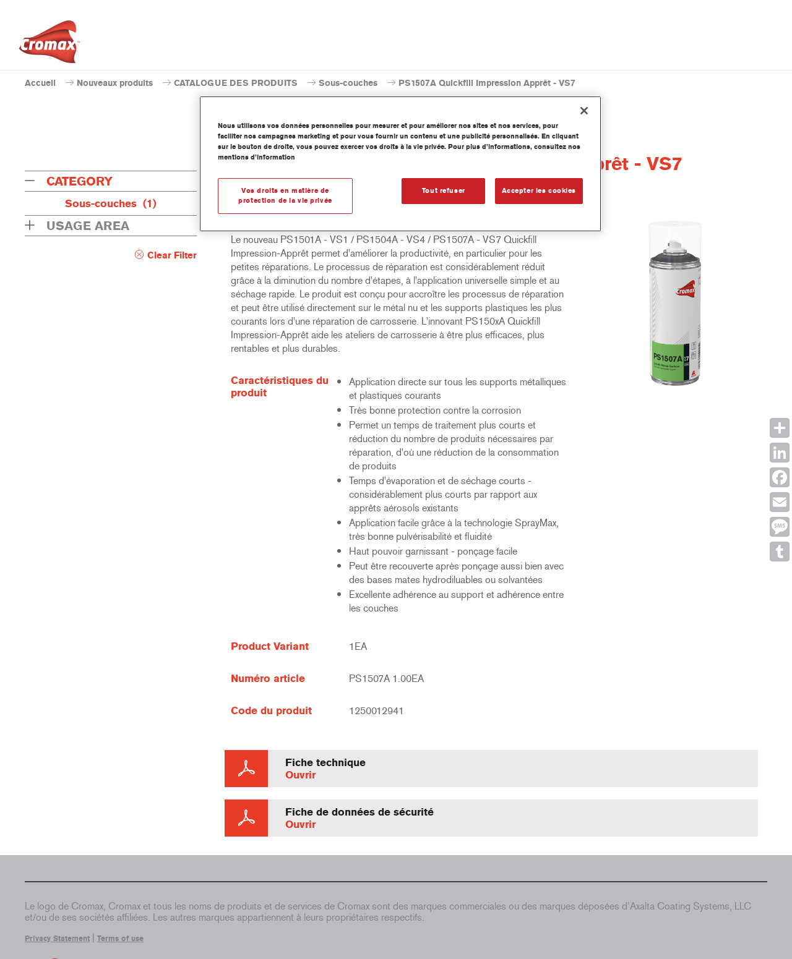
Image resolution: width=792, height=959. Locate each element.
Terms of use (120, 938)
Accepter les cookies (539, 190)
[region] (400, 164)
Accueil (40, 83)
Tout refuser (443, 190)
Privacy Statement (57, 938)
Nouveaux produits (115, 83)
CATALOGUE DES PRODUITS (236, 83)
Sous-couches (348, 83)
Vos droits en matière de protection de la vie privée (285, 195)
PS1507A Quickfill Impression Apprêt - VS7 (486, 83)
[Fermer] (584, 110)
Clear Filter (172, 255)
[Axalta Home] (49, 45)
